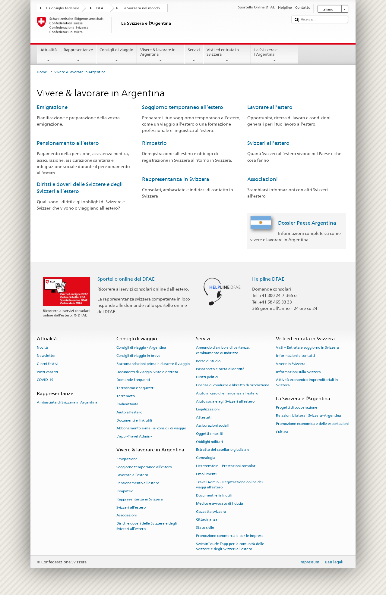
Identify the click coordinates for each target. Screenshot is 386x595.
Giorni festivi (47, 364)
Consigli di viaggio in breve (138, 356)
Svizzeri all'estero (268, 143)
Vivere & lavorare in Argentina (160, 55)
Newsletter (46, 356)
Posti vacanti (47, 371)
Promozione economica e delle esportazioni (312, 424)
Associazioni (262, 179)
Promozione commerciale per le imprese (230, 536)
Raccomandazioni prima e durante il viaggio (153, 364)
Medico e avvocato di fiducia (219, 503)
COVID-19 (45, 380)
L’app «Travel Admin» (134, 436)
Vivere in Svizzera (290, 364)
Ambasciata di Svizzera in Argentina (67, 402)
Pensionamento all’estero (68, 143)
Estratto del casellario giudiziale (222, 449)
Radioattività (127, 404)
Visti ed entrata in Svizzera (227, 55)
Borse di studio (208, 361)
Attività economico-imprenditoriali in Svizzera (307, 382)
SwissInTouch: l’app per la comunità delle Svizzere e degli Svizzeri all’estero (230, 546)
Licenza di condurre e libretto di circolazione (232, 385)
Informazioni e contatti (295, 356)
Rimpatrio (154, 143)
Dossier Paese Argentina (307, 223)
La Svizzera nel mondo (141, 8)
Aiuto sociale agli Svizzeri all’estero (225, 401)
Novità (42, 347)
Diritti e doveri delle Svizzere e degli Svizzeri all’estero (146, 526)
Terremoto (125, 396)
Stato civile (205, 527)
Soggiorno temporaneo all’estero (182, 107)
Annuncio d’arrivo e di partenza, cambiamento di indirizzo (223, 350)
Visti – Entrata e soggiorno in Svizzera (307, 347)
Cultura (282, 432)
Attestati (203, 417)
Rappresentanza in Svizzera (175, 179)
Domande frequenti (133, 380)
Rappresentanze (78, 55)
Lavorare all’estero (270, 107)
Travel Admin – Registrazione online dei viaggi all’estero (229, 484)
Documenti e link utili (134, 420)
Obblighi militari (209, 441)
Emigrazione (52, 107)
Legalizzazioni (208, 409)
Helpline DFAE (268, 279)
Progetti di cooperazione (296, 407)
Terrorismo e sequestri (135, 388)
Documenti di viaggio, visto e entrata (147, 371)
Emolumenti (206, 474)
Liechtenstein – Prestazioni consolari (226, 466)
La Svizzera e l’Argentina (274, 55)
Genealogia (205, 458)
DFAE (101, 8)
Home (42, 72)
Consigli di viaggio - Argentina (141, 347)
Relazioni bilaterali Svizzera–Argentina (308, 415)
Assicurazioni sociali (212, 425)
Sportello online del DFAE (126, 279)
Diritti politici (207, 377)
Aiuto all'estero (129, 412)
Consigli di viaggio (116, 55)
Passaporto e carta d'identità (220, 369)
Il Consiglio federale (62, 8)
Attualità (48, 55)
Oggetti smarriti (209, 433)
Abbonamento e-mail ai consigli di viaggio (151, 428)
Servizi (194, 55)
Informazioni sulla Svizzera (298, 371)
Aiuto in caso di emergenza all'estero (227, 393)
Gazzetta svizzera (211, 511)
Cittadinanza (206, 519)
